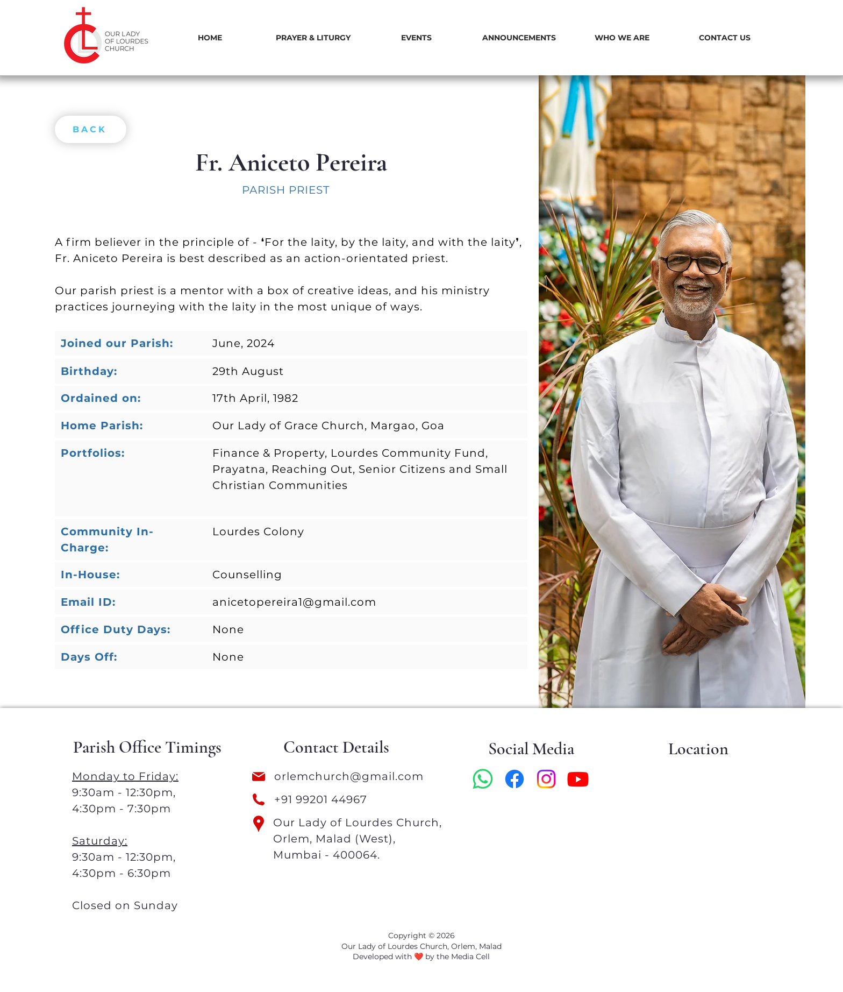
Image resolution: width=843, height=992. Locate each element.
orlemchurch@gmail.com (350, 776)
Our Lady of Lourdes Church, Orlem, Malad (421, 946)
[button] (313, 37)
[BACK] (90, 129)
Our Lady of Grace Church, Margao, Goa (328, 425)
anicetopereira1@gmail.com (294, 602)
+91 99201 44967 (320, 799)
